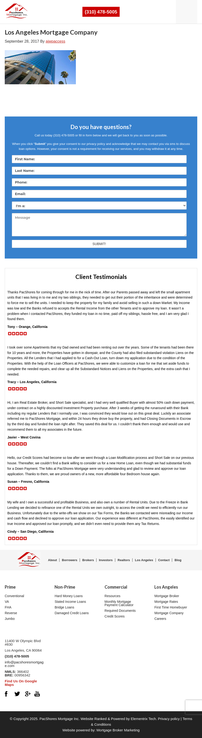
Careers (160, 619)
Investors (106, 560)
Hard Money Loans (69, 596)
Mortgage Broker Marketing (118, 730)
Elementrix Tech (143, 719)
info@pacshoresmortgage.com (24, 664)
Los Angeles (144, 560)
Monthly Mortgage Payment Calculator (119, 603)
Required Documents (120, 611)
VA (7, 602)
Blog (177, 560)
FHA (8, 607)
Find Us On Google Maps (21, 683)
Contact (164, 560)
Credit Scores (115, 616)
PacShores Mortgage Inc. (60, 719)
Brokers (88, 560)
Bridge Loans (64, 607)
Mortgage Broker (166, 596)
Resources (112, 596)
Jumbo (10, 619)
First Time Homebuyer (170, 607)
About (52, 560)
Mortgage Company (169, 613)
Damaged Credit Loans (72, 613)
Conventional (14, 596)
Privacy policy (169, 719)
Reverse (11, 613)
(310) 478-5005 (101, 11)
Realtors (124, 560)
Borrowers (69, 560)
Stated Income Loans (70, 602)
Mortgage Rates (166, 602)
